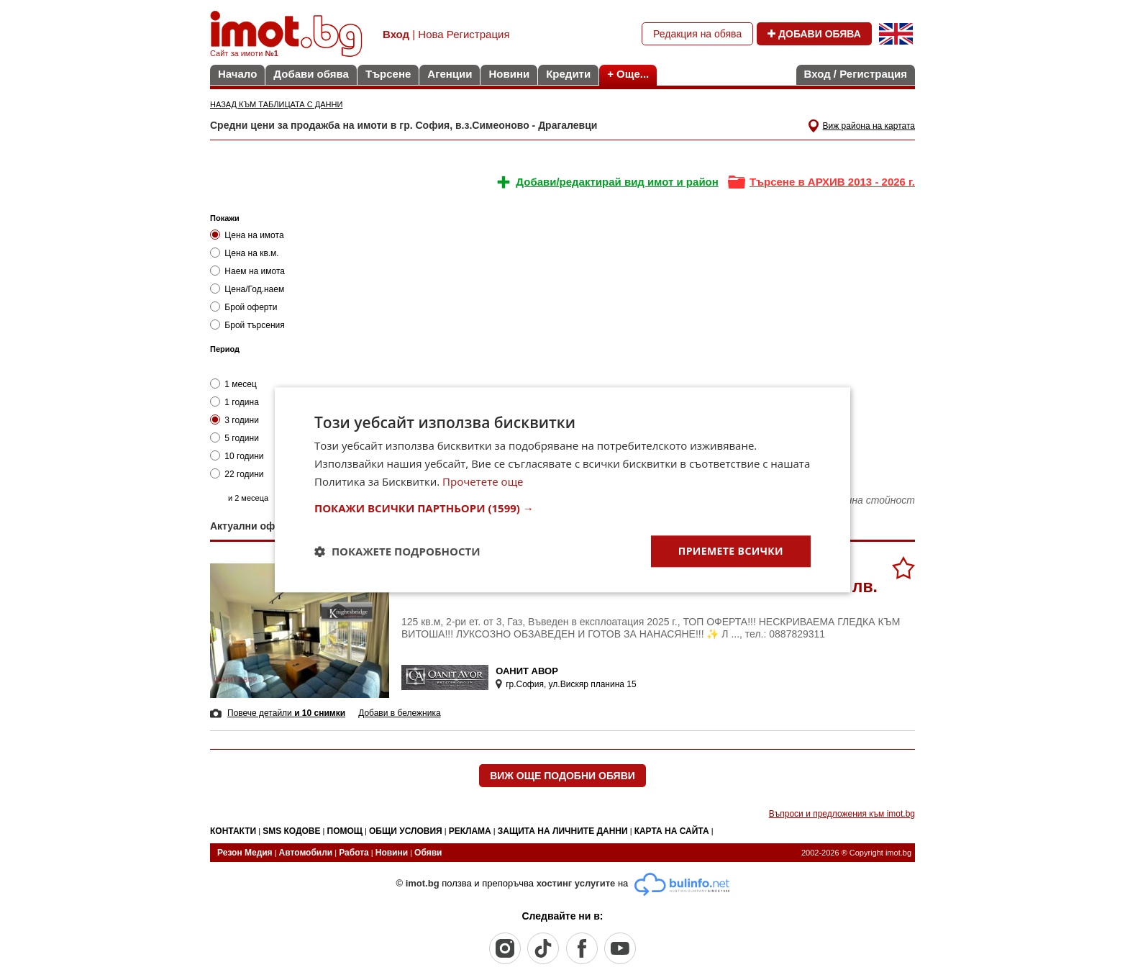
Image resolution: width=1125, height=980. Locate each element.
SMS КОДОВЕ (291, 831)
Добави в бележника (399, 713)
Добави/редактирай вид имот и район (617, 182)
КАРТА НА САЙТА (671, 831)
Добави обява (311, 74)
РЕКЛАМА (470, 831)
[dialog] (562, 489)
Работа (354, 853)
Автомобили (306, 853)
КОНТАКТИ (233, 831)
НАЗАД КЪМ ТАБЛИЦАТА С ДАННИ (276, 104)
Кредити (568, 74)
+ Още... (628, 74)
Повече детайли (286, 713)
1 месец (233, 383)
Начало (237, 74)
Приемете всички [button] (730, 551)
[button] (562, 508)
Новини (508, 74)
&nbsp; (610, 345)
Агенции (449, 74)
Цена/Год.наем (247, 288)
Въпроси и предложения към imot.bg (842, 814)
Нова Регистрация (463, 34)
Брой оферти (243, 306)
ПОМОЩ (345, 831)
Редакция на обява (697, 34)
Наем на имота (247, 271)
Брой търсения (247, 324)
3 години (234, 419)
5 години (234, 437)
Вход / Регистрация (855, 74)
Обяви (428, 853)
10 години (237, 455)
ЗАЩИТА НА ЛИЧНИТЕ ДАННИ (563, 831)
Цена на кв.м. (244, 253)
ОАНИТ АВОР (527, 671)
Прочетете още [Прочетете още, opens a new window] (482, 481)
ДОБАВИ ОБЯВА (814, 34)
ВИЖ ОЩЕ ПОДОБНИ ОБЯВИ (562, 775)
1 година (234, 401)
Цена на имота (247, 235)
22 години (237, 473)
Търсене (388, 74)
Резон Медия (245, 853)
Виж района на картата (869, 126)
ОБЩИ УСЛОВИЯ (405, 831)
